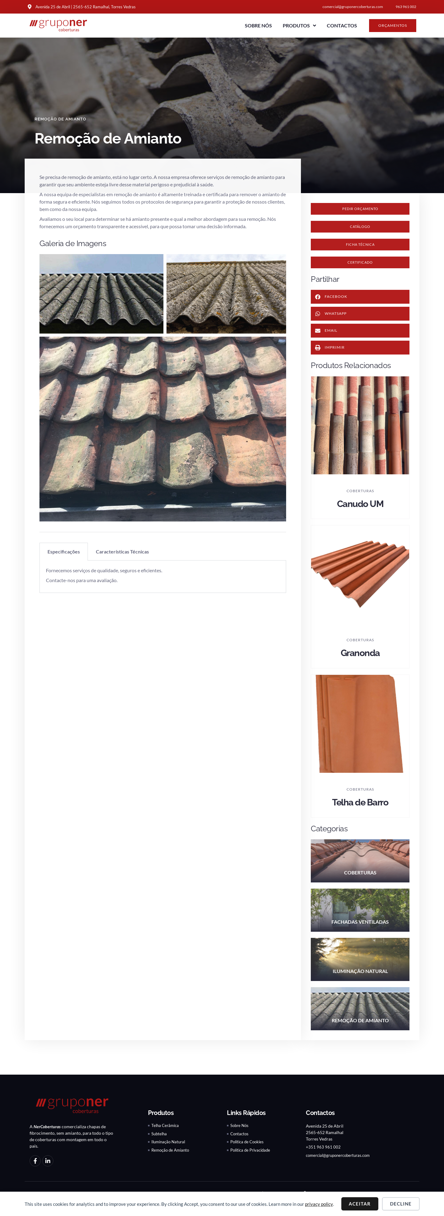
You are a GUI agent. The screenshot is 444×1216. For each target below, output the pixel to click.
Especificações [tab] (63, 551)
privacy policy (319, 1204)
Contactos (342, 25)
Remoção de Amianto (62, 118)
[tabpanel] (162, 577)
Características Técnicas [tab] (122, 551)
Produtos (299, 25)
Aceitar (360, 1203)
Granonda (360, 657)
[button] (360, 228)
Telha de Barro (360, 807)
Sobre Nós (258, 25)
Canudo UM (360, 508)
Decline (401, 1203)
